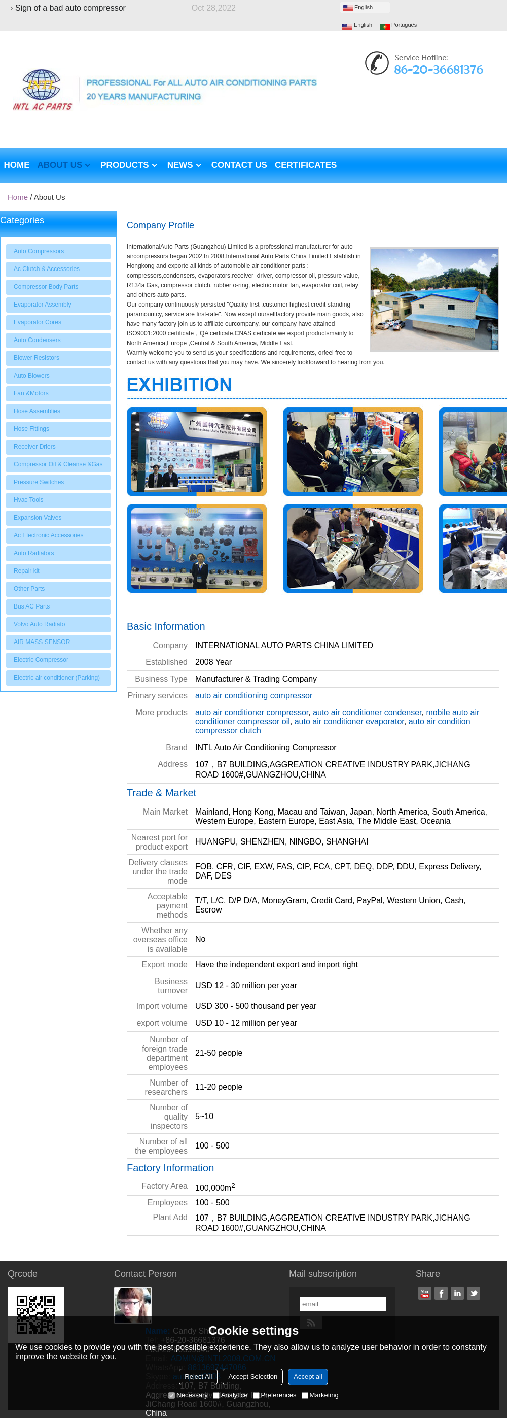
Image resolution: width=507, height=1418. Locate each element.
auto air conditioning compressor (253, 695)
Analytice (230, 1395)
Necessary (187, 1395)
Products (124, 165)
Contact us (239, 165)
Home (17, 165)
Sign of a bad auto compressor (70, 8)
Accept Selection (252, 1376)
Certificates (306, 165)
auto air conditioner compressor (251, 712)
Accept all (308, 1376)
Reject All (198, 1376)
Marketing (320, 1395)
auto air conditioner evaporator (349, 721)
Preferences (275, 1395)
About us (60, 165)
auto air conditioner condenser (367, 712)
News (180, 165)
